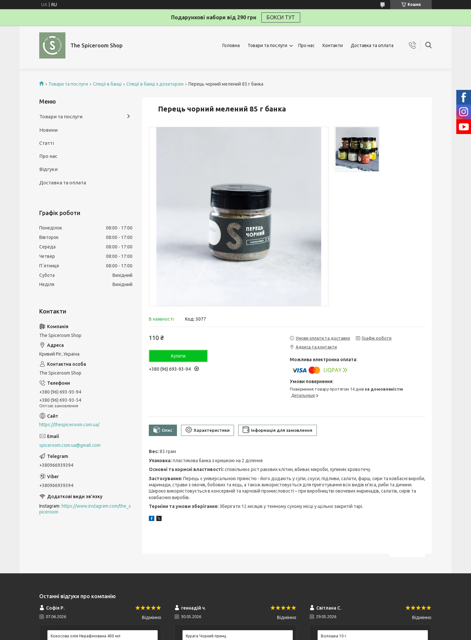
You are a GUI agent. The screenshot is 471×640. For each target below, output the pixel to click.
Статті (46, 143)
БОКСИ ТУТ (281, 17)
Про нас (306, 45)
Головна (231, 45)
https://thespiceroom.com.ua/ (69, 424)
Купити (178, 356)
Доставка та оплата (372, 45)
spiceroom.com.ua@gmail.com (69, 445)
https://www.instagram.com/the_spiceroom (85, 509)
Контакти (333, 45)
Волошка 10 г (333, 636)
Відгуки (48, 169)
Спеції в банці (107, 84)
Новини (48, 130)
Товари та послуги (267, 45)
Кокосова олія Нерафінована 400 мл (85, 636)
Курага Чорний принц (206, 636)
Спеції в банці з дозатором (154, 84)
